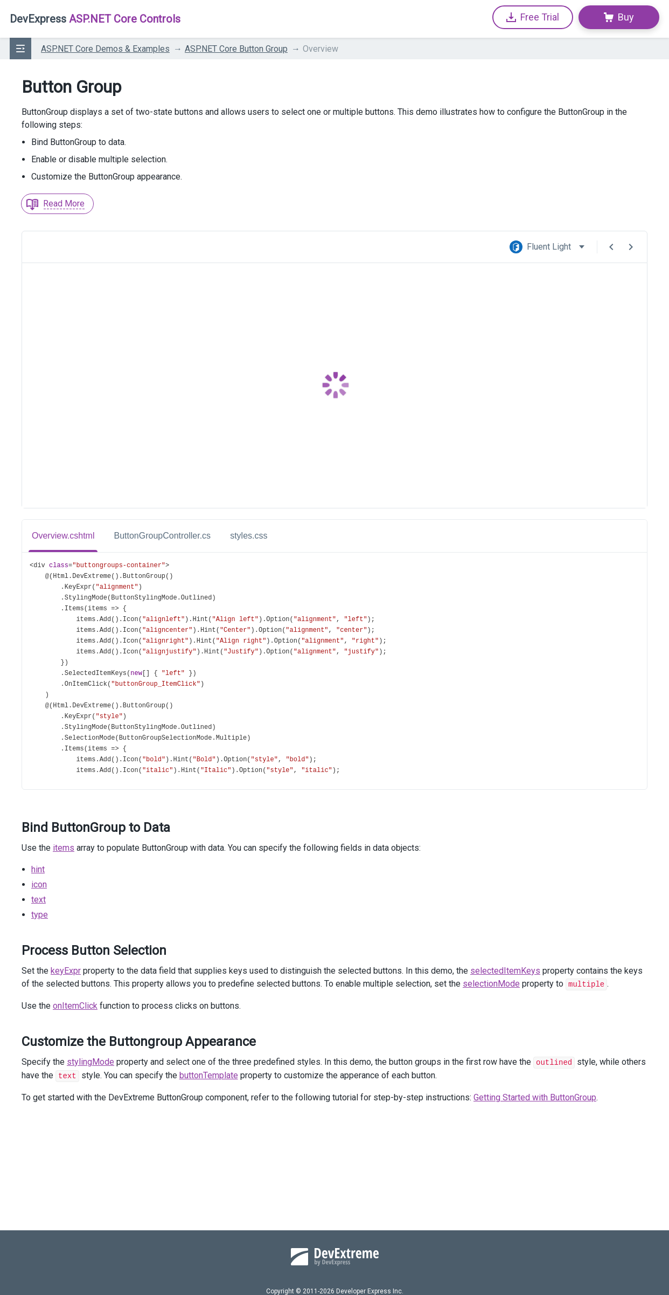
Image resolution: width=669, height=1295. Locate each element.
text (38, 899)
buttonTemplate (208, 1074)
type (39, 915)
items (63, 848)
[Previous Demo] (611, 247)
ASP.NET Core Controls (95, 18)
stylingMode (90, 1061)
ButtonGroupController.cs (162, 535)
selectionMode (491, 984)
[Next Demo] (630, 247)
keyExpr (66, 971)
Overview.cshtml (63, 535)
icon (39, 884)
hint (38, 869)
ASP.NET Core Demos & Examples (105, 49)
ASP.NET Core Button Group (236, 49)
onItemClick (75, 1005)
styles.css (248, 535)
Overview (320, 49)
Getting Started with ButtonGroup (534, 1096)
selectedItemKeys (505, 971)
